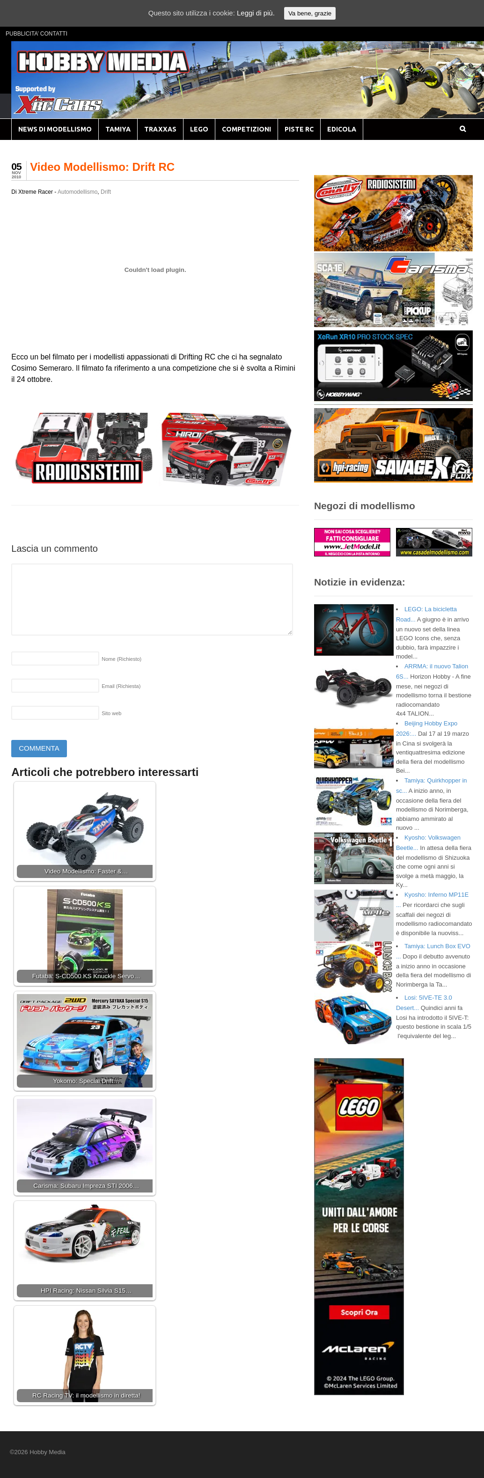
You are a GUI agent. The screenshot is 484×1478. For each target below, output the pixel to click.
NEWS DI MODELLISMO (55, 129)
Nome (121, 659)
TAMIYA (118, 129)
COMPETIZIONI (246, 129)
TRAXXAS (160, 129)
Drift (106, 192)
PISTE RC (299, 129)
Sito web (111, 713)
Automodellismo (77, 192)
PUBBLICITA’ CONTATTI (36, 33)
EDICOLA (341, 129)
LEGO (199, 129)
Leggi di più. (256, 13)
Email (121, 686)
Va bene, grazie (309, 13)
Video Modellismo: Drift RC (102, 167)
